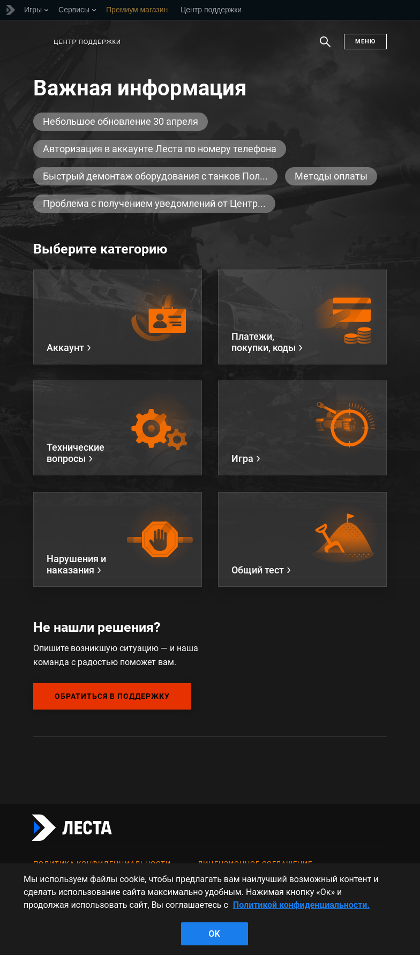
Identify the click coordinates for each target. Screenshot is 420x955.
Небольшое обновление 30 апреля (120, 121)
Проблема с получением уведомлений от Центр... (154, 203)
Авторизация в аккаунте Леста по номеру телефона (159, 148)
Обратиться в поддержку (112, 696)
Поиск (325, 47)
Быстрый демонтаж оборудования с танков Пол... (155, 176)
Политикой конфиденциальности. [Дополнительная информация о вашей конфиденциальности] (301, 905)
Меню (365, 41)
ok (214, 934)
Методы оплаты (331, 176)
